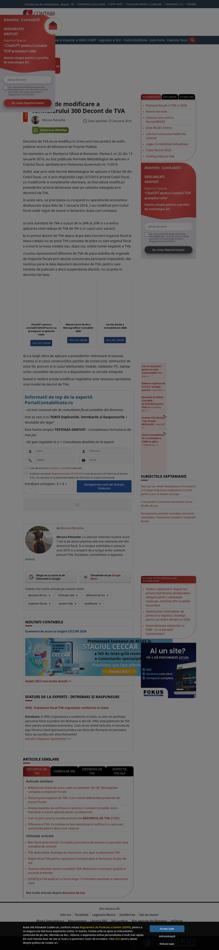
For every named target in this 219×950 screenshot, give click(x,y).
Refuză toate (167, 943)
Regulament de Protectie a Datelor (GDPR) (105, 927)
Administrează (167, 936)
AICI (117, 939)
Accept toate (167, 928)
